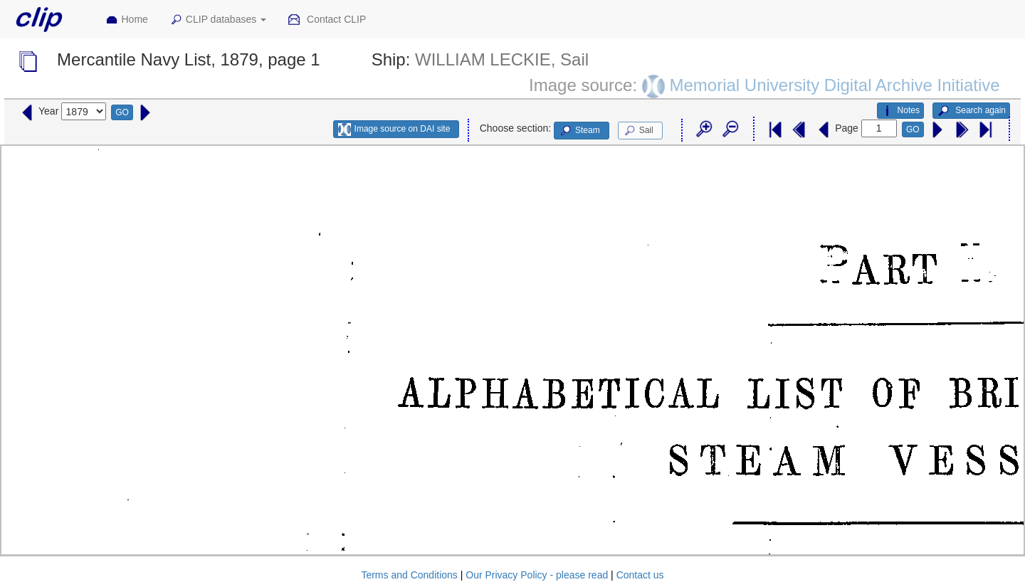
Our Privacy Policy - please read (537, 575)
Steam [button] (579, 131)
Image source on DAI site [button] (394, 129)
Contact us (640, 575)
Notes (900, 111)
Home (126, 20)
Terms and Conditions (409, 575)
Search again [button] (971, 111)
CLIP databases (217, 20)
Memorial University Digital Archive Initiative (834, 84)
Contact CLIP (327, 20)
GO (122, 112)
